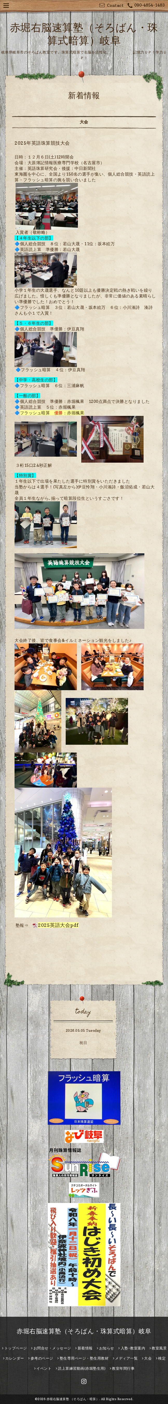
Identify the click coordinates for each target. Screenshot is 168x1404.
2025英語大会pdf (58, 925)
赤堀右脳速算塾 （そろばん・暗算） (72, 1399)
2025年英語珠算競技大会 (42, 143)
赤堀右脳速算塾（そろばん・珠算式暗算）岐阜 (84, 1331)
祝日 (83, 1042)
